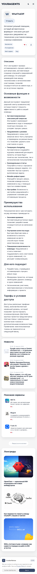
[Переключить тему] (28, 4)
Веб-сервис (9, 51)
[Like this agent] (25, 45)
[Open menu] (33, 4)
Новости (9, 341)
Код (17, 51)
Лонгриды (10, 451)
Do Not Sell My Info (10, 570)
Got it (27, 570)
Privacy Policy (20, 566)
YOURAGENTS (11, 4)
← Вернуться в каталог (18, 443)
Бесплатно (8, 44)
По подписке (9, 48)
